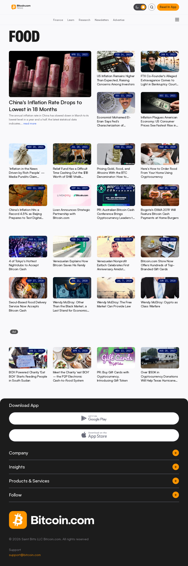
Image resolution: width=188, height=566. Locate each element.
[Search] (151, 7)
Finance (58, 20)
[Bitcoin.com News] (21, 7)
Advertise (118, 20)
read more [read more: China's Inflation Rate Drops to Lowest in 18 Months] (29, 123)
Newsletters (102, 20)
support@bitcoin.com (25, 555)
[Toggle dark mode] (139, 7)
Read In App (168, 7)
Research (84, 20)
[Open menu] (177, 19)
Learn (70, 20)
